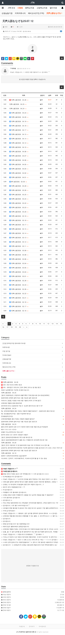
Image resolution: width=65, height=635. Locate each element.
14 (57, 324)
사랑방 (20, 8)
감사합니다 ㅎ (6, 500)
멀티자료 (53, 8)
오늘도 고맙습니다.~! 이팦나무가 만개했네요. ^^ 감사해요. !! (22, 534)
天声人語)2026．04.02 (18, 173)
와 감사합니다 (6, 490)
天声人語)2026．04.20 (18, 117)
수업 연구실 (6, 351)
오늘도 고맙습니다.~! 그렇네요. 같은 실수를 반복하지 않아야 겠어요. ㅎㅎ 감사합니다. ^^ (31, 513)
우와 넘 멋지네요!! (8, 511)
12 (48, 324)
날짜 (49, 95)
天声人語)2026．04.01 (18, 177)
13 (52, 324)
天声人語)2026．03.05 (18, 268)
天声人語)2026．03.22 (18, 203)
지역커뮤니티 (20, 13)
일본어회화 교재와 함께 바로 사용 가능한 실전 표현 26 (19, 398)
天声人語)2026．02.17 (18, 306)
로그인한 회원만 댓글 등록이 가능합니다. (32, 79)
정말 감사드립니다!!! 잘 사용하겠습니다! (15, 524)
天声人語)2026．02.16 (18, 311)
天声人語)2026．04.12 (18, 143)
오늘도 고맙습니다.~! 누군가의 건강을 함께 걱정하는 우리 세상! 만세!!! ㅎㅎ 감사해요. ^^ (31, 479)
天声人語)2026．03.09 (18, 250)
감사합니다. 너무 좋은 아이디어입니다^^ (15, 505)
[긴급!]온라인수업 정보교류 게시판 (13, 343)
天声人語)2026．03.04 (18, 263)
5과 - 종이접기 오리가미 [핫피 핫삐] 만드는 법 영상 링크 (21, 387)
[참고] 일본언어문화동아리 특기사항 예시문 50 (16, 437)
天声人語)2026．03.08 (18, 255)
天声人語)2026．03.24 (18, 199)
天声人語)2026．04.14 (18, 139)
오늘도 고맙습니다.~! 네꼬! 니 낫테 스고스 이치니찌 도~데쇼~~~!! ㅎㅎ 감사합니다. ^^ (31, 540)
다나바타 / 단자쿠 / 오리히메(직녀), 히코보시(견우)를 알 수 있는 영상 (24, 458)
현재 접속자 (7, 592)
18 (11, 327)
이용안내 (22, 626)
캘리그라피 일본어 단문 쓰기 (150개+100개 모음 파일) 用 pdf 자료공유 (24, 427)
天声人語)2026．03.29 (18, 186)
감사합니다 (5, 519)
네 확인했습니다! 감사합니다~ (12, 476)
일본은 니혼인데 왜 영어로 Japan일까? (14, 456)
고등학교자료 (42, 8)
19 (16, 327)
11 (44, 324)
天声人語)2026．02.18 (18, 302)
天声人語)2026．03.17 (18, 225)
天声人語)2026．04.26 (18, 100)
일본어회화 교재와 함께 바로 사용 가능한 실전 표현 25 (19, 422)
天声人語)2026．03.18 (18, 220)
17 (7, 327)
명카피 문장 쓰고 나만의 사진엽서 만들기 (14, 435)
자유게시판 (6, 347)
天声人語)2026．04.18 (18, 126)
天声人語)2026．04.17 (18, 130)
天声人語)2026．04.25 (17, 104)
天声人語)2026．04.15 (18, 134)
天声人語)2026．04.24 (17, 108)
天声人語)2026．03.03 (18, 272)
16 (3, 327)
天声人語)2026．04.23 (18, 113)
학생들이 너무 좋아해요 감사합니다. (14, 492)
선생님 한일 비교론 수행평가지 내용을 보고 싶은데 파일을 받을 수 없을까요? (27, 495)
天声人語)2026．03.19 (18, 216)
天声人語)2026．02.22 (18, 293)
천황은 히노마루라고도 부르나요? (12, 432)
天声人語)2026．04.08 (18, 151)
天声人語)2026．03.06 (18, 259)
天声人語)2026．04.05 (18, 164)
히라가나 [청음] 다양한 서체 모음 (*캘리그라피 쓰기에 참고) (21, 400)
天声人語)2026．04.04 (18, 169)
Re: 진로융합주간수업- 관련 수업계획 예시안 (16, 414)
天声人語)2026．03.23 (18, 207)
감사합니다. (6, 521)
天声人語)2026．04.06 (18, 160)
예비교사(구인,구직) (36, 13)
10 (40, 324)
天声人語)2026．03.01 (18, 276)
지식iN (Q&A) (6, 355)
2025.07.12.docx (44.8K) (32, 31)
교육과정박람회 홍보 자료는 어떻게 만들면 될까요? (18, 419)
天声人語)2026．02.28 (18, 281)
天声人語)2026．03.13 (18, 237)
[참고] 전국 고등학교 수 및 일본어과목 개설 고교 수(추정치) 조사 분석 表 (25, 445)
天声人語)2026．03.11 (18, 246)
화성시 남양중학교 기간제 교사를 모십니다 (15, 390)
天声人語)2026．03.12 (18, 242)
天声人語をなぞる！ (54, 13)
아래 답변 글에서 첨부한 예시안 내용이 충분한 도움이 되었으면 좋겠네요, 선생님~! (29, 482)
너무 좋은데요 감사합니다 (10, 498)
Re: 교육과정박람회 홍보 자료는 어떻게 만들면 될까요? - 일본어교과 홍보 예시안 (28, 411)
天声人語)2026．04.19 (18, 121)
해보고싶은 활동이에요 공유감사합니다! (15, 526)
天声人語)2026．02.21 (18, 298)
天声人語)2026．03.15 (18, 229)
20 (20, 327)
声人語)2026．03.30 (18, 182)
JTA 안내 (11, 8)
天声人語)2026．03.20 (18, 212)
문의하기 (32, 626)
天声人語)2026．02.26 (18, 289)
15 (61, 324)
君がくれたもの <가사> (8, 429)
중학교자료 (29, 8)
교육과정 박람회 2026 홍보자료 (11, 403)
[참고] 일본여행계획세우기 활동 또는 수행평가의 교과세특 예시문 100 (24, 440)
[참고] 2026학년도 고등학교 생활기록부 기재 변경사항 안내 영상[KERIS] (25, 395)
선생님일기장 (7, 13)
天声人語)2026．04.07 (18, 156)
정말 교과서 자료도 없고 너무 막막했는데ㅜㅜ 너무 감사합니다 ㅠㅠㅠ (25, 474)
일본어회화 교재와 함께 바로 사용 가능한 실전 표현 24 (19, 450)
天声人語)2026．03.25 (18, 194)
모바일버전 (42, 626)
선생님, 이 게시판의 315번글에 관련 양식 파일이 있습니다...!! (22, 484)
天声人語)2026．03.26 (18, 190)
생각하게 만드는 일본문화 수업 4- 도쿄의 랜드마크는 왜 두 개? (22, 406)
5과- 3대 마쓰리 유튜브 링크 (11, 385)
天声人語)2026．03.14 (18, 233)
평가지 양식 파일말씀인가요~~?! (13, 487)
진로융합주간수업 (7, 416)
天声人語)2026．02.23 (18, 285)
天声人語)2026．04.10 (18, 147)
